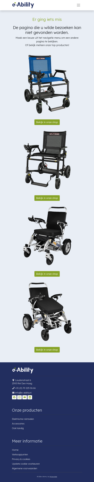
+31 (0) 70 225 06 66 (25, 388)
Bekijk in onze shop (47, 122)
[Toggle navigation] (78, 5)
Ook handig (18, 428)
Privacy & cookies (21, 459)
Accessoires (18, 423)
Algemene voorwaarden (24, 468)
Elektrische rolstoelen (23, 419)
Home (15, 450)
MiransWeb (53, 476)
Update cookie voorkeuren (26, 463)
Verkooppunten (20, 454)
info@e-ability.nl (23, 392)
